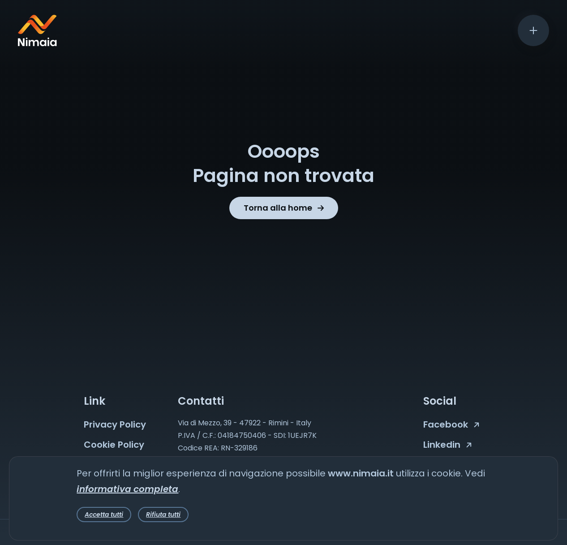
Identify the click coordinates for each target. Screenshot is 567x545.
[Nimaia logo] (37, 43)
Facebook (451, 424)
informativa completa (127, 489)
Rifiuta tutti (163, 514)
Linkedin (447, 444)
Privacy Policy (115, 424)
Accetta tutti (104, 514)
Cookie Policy (114, 444)
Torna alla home (284, 207)
